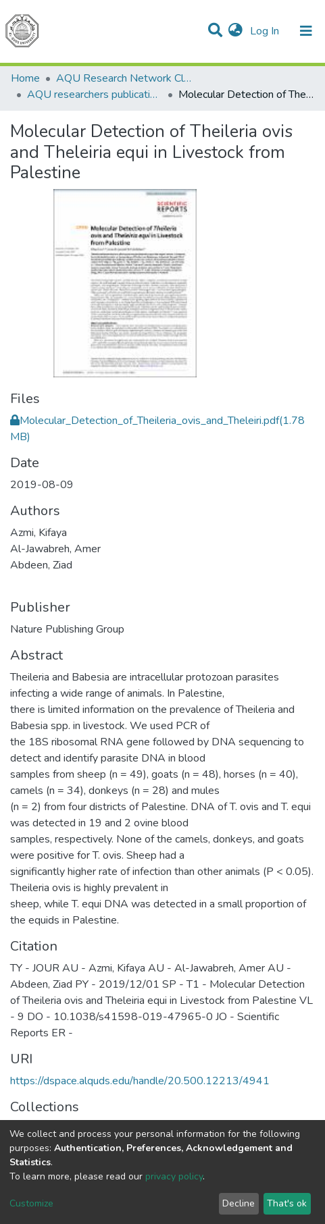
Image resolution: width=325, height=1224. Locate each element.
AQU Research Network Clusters (123, 78)
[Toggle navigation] (306, 31)
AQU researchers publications (94, 94)
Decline (238, 1203)
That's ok (287, 1203)
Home (25, 78)
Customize (31, 1203)
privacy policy (174, 1176)
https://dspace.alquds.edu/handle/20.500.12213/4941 (140, 1080)
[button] (235, 31)
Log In (266, 31)
